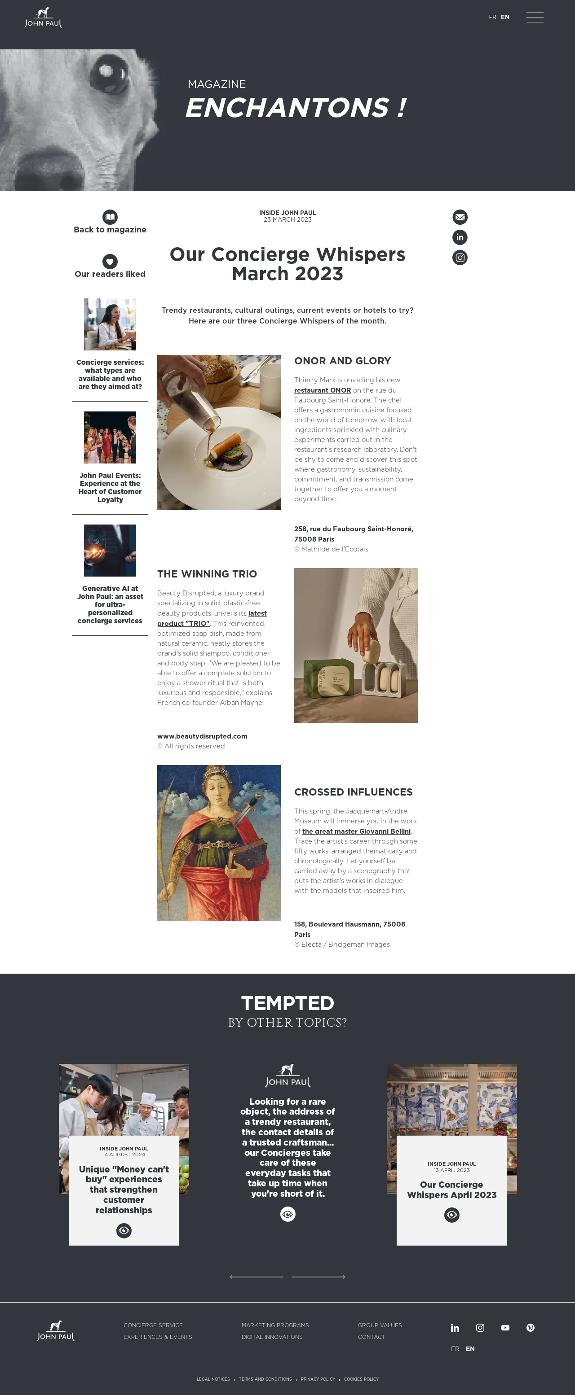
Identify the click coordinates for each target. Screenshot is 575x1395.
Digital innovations (272, 1337)
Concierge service (153, 1325)
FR (492, 17)
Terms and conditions (265, 1379)
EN (505, 17)
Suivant (318, 1277)
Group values (380, 1325)
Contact (371, 1337)
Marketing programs (275, 1325)
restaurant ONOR (322, 390)
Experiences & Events (158, 1337)
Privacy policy (318, 1379)
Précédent (256, 1277)
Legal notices (213, 1379)
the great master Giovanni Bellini (356, 831)
